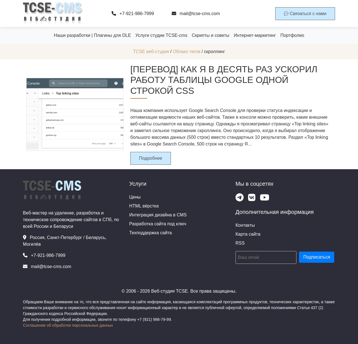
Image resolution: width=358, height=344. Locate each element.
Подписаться (316, 257)
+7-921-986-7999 (133, 13)
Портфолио (292, 35)
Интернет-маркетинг (255, 35)
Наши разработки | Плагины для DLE (92, 35)
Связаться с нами (305, 13)
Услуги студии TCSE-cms (161, 35)
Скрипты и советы (210, 35)
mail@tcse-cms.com (196, 13)
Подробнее (150, 158)
